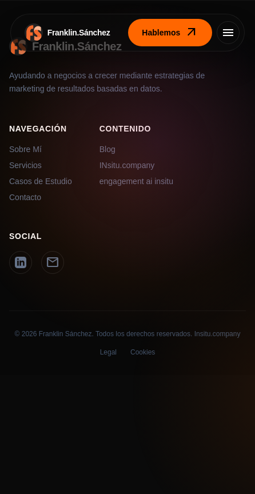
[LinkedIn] (20, 262)
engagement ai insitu (136, 181)
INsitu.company (126, 165)
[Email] (52, 262)
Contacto (25, 197)
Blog (107, 149)
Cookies (142, 352)
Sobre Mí (25, 149)
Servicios (25, 165)
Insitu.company (217, 334)
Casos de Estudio (40, 181)
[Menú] (228, 32)
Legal (108, 352)
